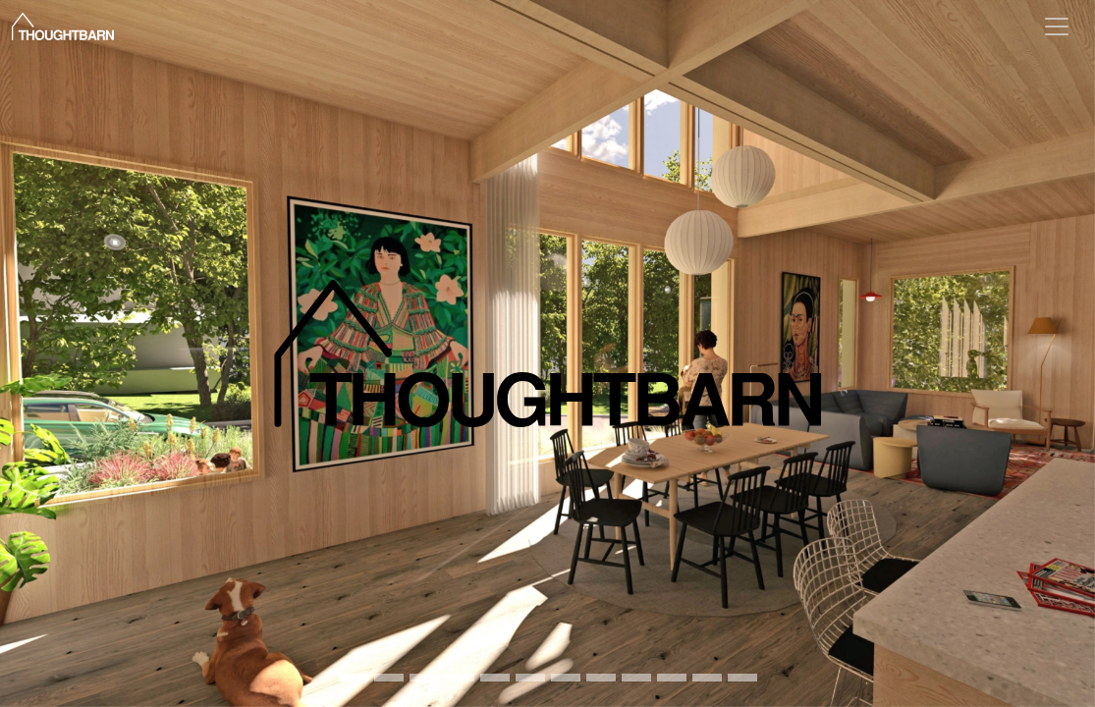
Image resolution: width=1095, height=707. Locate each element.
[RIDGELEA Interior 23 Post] (353, 677)
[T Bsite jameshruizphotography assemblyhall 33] (389, 677)
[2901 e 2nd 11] (742, 677)
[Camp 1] (601, 677)
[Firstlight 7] (424, 677)
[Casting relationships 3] (707, 677)
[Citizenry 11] (671, 677)
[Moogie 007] (459, 677)
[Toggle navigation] (1056, 26)
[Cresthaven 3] (530, 677)
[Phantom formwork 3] (565, 677)
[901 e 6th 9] (636, 677)
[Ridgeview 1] (495, 677)
